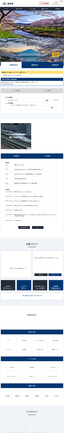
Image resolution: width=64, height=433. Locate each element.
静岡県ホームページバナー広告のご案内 (42, 367)
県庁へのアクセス (58, 415)
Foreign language (56, 4)
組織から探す (44, 8)
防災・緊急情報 (45, 3)
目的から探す (19, 8)
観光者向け (55, 37)
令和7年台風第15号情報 (8, 56)
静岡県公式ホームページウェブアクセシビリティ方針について (37, 422)
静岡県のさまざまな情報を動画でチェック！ (19, 190)
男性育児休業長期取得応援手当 (20, 138)
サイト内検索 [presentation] (16, 63)
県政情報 (57, 8)
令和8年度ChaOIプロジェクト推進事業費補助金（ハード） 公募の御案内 (28, 133)
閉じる (62, 425)
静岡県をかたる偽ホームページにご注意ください (12, 47)
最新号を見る (41, 197)
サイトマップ (4, 423)
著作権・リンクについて (6, 422)
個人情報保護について (18, 422)
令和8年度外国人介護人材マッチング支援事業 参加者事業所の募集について (28, 129)
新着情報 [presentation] (16, 117)
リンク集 (52, 422)
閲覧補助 (56, 2)
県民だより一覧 (55, 197)
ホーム (6, 8)
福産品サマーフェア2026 (19, 124)
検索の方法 (56, 70)
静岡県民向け (14, 37)
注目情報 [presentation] (47, 117)
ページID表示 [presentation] (47, 63)
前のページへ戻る (60, 378)
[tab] (16, 63)
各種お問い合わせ (49, 415)
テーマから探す (32, 8)
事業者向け (34, 37)
